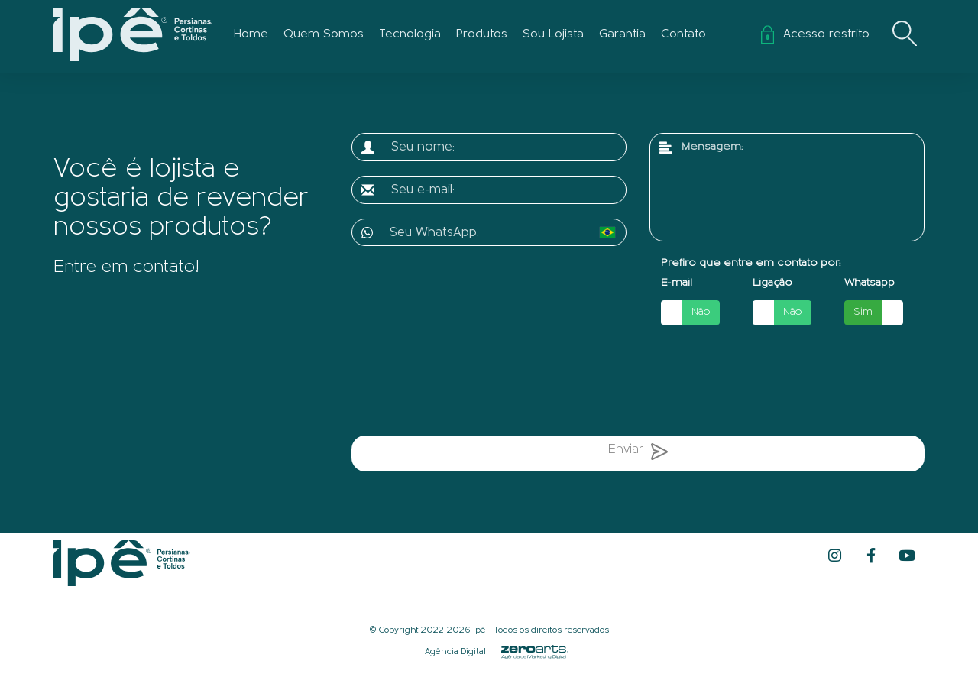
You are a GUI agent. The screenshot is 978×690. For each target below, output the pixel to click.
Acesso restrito (815, 34)
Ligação (772, 283)
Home (251, 34)
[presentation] (510, 383)
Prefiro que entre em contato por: (750, 263)
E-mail (676, 283)
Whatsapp (869, 283)
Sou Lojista (553, 34)
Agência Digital (455, 652)
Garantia (622, 34)
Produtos (481, 34)
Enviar (638, 454)
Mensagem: (712, 147)
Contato (683, 34)
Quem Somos (323, 34)
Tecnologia (410, 34)
